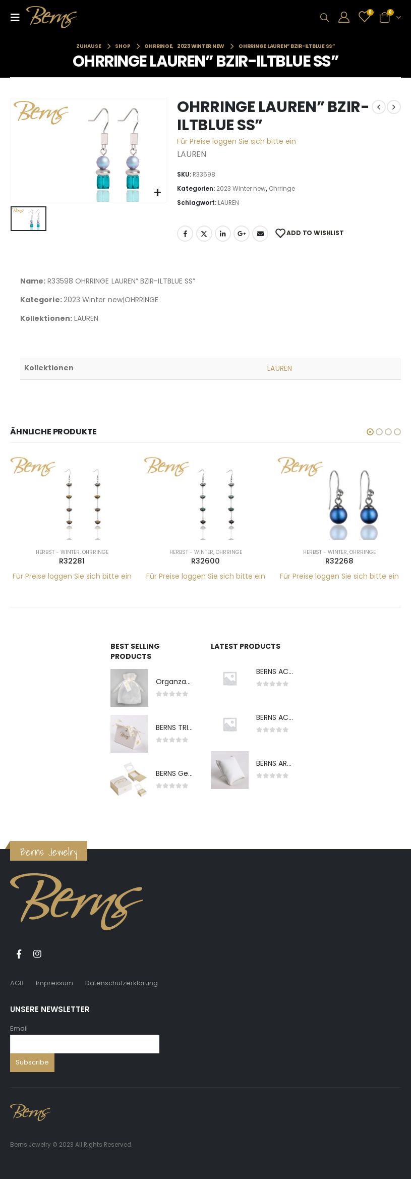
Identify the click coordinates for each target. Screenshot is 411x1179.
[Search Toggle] (324, 18)
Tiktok (56, 954)
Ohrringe (282, 188)
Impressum (54, 983)
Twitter (204, 234)
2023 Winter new (241, 188)
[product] (72, 497)
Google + (241, 234)
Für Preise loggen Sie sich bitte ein (236, 141)
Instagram (37, 954)
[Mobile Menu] (18, 17)
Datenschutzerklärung (121, 983)
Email (19, 1028)
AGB (17, 983)
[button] (370, 432)
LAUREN (228, 202)
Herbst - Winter (58, 552)
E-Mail (260, 234)
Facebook (185, 234)
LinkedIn (223, 234)
